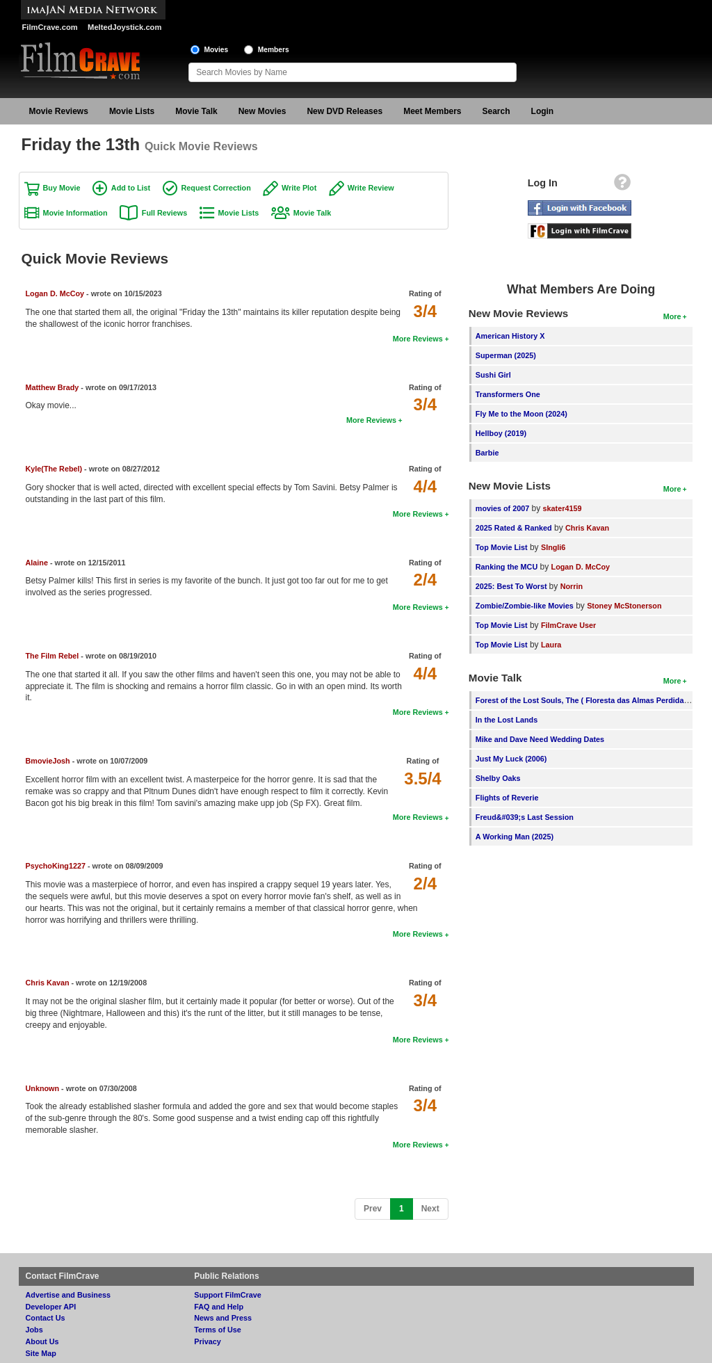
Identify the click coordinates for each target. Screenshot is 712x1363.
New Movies (262, 111)
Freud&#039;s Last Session (525, 817)
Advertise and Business (68, 1295)
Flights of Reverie (507, 797)
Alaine (37, 562)
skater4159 (562, 508)
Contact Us (45, 1318)
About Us (42, 1341)
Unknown (43, 1088)
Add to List (130, 188)
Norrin (571, 586)
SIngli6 (553, 547)
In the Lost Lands (506, 720)
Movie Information (75, 213)
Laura (551, 644)
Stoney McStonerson (624, 606)
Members (273, 50)
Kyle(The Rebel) (55, 469)
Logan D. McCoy (55, 293)
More (672, 316)
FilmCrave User (568, 625)
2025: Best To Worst (512, 586)
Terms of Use (217, 1329)
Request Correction (216, 188)
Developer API (51, 1306)
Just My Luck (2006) (511, 759)
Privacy (207, 1341)
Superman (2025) (506, 355)
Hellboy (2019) (501, 433)
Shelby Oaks (498, 778)
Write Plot (299, 188)
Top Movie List (502, 547)
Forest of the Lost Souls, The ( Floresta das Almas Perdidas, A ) (589, 700)
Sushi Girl (493, 375)
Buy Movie (62, 188)
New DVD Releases (344, 111)
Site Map (41, 1353)
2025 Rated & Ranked (514, 528)
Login (542, 111)
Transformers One (508, 394)
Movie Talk (196, 111)
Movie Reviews (58, 111)
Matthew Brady (52, 387)
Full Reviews (164, 213)
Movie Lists (131, 111)
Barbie (487, 453)
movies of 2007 (502, 508)
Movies (216, 50)
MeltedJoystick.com (124, 27)
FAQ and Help (218, 1306)
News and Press (223, 1318)
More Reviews (418, 338)
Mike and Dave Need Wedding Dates (540, 739)
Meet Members (432, 111)
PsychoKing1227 (56, 866)
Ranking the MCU (506, 567)
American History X (510, 336)
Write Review (371, 188)
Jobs (34, 1329)
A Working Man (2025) (514, 836)
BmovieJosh (48, 761)
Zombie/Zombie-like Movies (525, 606)
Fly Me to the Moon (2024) (521, 414)
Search (496, 111)
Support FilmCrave (227, 1295)
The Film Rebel (52, 656)
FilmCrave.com (50, 27)
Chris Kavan (48, 982)
